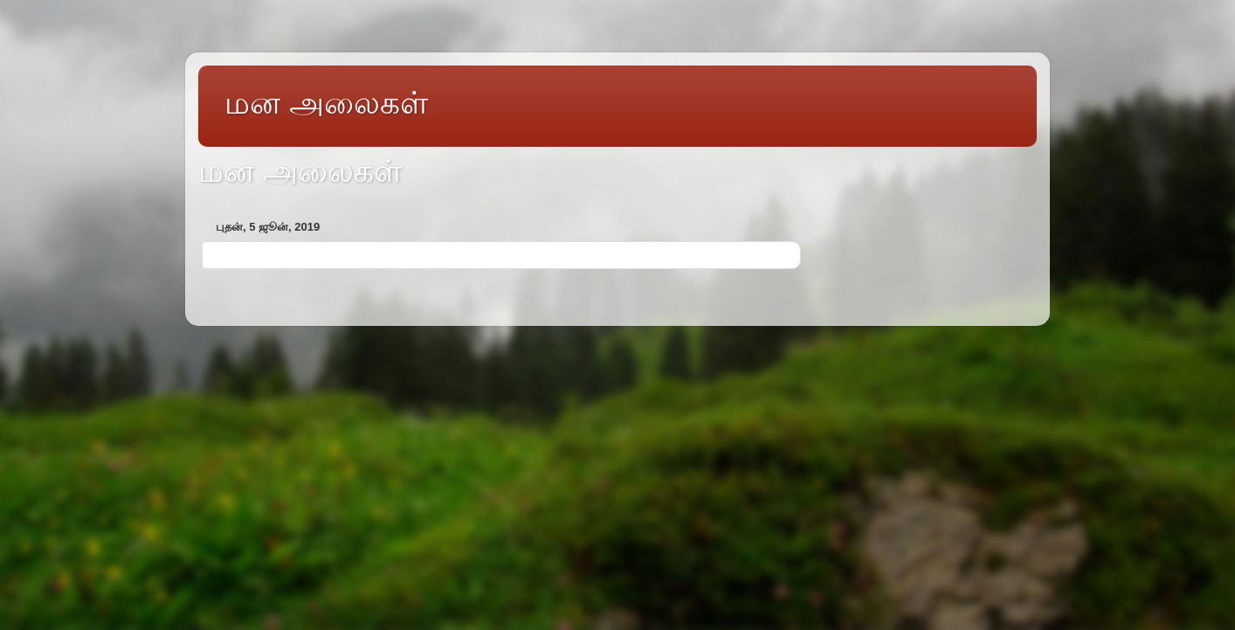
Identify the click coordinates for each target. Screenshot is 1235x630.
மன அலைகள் (326, 103)
